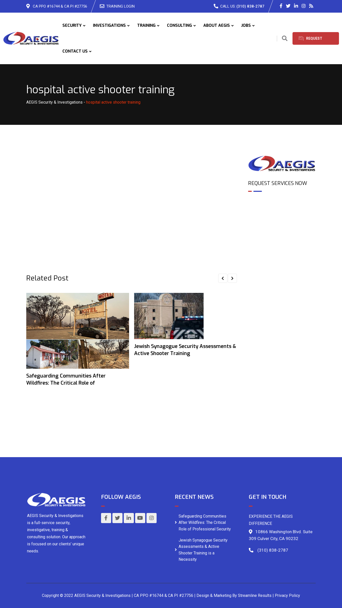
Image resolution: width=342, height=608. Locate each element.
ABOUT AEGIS (216, 25)
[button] (222, 278)
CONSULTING (179, 25)
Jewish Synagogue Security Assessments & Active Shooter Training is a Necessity (203, 550)
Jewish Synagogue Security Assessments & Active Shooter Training (185, 350)
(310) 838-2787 (250, 6)
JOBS (246, 25)
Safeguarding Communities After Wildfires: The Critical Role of (66, 379)
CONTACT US (75, 51)
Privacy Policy (287, 595)
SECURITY (72, 25)
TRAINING (146, 25)
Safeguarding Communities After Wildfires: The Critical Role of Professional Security (205, 522)
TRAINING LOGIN (120, 6)
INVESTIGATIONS (109, 25)
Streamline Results (255, 595)
